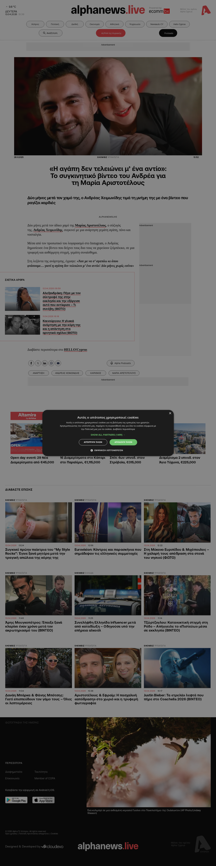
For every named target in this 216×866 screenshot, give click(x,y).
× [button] (170, 413)
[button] (108, 434)
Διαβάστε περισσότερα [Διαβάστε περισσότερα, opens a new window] (124, 429)
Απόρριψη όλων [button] (93, 442)
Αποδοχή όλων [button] (123, 442)
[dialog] (108, 433)
